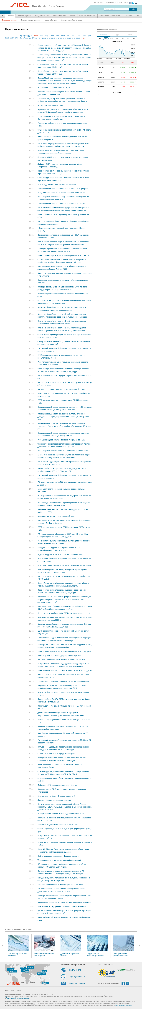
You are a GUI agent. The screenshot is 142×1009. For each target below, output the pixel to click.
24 (74, 38)
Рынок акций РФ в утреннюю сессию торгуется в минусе (61, 906)
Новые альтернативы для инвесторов (18, 945)
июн (57, 36)
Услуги (72, 16)
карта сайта (9, 990)
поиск (19, 990)
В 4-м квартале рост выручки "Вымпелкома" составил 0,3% (62, 451)
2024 (16, 38)
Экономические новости (30, 20)
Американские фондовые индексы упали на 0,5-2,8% (60, 885)
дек (89, 36)
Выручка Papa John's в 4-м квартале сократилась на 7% (61, 193)
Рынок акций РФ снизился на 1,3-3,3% (53, 88)
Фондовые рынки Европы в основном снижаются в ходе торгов (64, 565)
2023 (12, 38)
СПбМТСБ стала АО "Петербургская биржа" (56, 754)
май (52, 36)
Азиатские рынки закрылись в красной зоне (56, 516)
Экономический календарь (71, 20)
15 (54, 38)
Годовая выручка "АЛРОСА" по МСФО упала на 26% (59, 554)
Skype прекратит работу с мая (50, 105)
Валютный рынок (24, 16)
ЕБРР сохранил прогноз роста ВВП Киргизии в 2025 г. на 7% (63, 255)
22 (70, 38)
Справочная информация (110, 16)
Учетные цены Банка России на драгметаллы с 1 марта (61, 204)
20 (65, 38)
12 (47, 38)
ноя (84, 36)
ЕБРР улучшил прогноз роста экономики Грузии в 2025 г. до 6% (64, 670)
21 (68, 38)
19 (63, 38)
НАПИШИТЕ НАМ (77, 983)
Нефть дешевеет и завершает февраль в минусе (58, 856)
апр (46, 36)
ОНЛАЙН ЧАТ (75, 970)
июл (63, 36)
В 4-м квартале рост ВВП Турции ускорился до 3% (58, 655)
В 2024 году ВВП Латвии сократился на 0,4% (56, 184)
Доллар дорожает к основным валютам (54, 800)
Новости (10, 16)
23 (72, 38)
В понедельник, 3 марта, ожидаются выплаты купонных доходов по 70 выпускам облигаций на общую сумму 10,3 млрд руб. (64, 426)
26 (79, 38)
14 (52, 38)
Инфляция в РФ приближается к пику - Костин (57, 785)
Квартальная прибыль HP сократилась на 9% (56, 796)
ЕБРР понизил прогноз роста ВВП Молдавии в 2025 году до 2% (64, 651)
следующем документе (123, 1005)
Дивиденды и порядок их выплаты (70, 945)
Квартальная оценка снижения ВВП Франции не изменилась (63, 681)
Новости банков (50, 20)
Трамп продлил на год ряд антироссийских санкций (59, 860)
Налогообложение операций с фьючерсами (44, 945)
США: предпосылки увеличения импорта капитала (123, 946)
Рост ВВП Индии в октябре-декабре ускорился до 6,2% (61, 440)
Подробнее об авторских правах (17, 998)
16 (56, 38)
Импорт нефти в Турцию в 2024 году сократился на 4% (60, 814)
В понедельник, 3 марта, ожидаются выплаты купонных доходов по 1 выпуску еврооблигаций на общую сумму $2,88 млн (63, 416)
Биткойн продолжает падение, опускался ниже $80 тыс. (61, 389)
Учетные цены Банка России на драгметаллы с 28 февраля (62, 189)
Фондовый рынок (42, 16)
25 (77, 38)
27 (81, 38)
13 (49, 38)
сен (73, 36)
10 (43, 38)
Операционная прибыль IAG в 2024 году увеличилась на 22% (63, 613)
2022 (7, 38)
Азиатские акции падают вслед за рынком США (57, 825)
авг (68, 36)
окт (78, 36)
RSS (138, 16)
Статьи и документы (87, 16)
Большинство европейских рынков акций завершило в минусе (64, 902)
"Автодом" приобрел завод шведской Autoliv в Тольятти (61, 659)
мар (41, 36)
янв (30, 36)
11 (45, 38)
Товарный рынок (59, 16)
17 (59, 38)
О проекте (128, 16)
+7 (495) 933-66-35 (77, 977)
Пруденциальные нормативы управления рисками (97, 946)
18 (61, 38)
